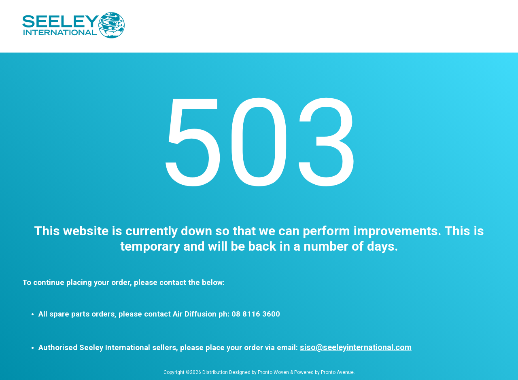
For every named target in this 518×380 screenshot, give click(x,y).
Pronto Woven (273, 372)
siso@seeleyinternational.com (356, 347)
